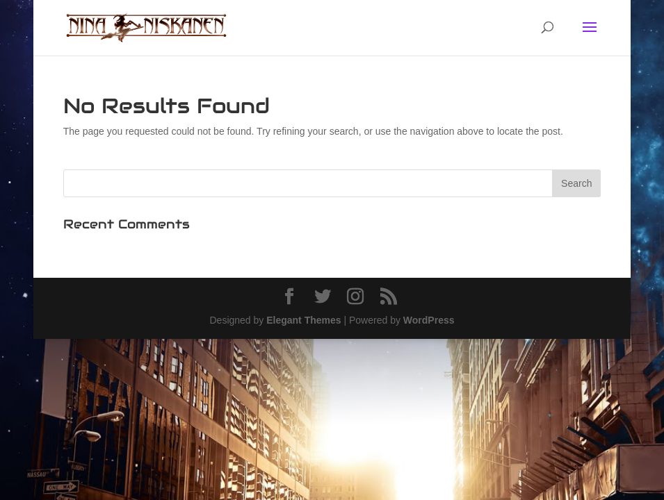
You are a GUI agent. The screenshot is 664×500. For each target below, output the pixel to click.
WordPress (429, 320)
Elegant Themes (303, 320)
